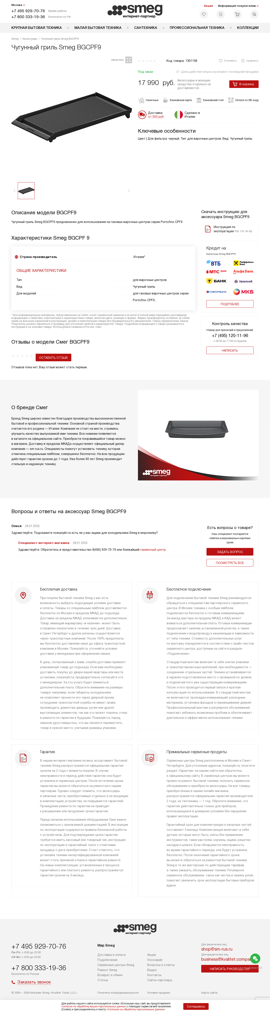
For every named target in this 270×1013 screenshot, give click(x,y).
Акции (208, 5)
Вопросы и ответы (161, 965)
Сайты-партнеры (159, 980)
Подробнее (230, 304)
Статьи (102, 980)
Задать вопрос (230, 547)
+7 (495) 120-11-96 (230, 335)
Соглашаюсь (196, 1006)
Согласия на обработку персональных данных (136, 1009)
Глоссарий (154, 960)
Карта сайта (209, 992)
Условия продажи (158, 992)
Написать (230, 350)
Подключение (107, 960)
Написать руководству (230, 969)
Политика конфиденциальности (118, 992)
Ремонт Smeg (107, 970)
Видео (152, 970)
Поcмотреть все (230, 558)
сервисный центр (153, 544)
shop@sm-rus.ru (216, 949)
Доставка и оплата (111, 954)
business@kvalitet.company (227, 959)
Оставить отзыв (29, 353)
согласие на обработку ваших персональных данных (93, 1006)
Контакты (154, 975)
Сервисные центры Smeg (115, 965)
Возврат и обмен (110, 975)
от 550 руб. (156, 116)
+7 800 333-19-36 (28, 17)
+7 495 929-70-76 (28, 11)
